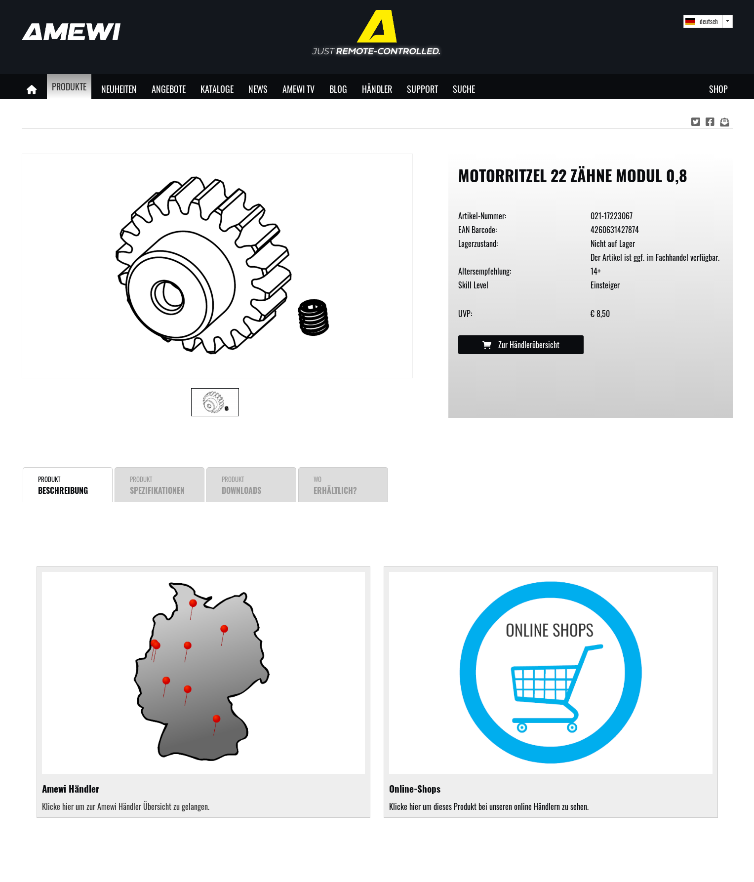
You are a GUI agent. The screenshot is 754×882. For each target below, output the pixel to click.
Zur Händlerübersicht (520, 345)
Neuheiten (119, 88)
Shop (718, 88)
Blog (338, 88)
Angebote (169, 88)
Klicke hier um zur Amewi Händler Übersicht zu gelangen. (125, 806)
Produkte (69, 86)
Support (422, 88)
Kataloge (217, 88)
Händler (377, 88)
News (258, 88)
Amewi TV (298, 88)
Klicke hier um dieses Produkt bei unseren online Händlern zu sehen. (550, 692)
